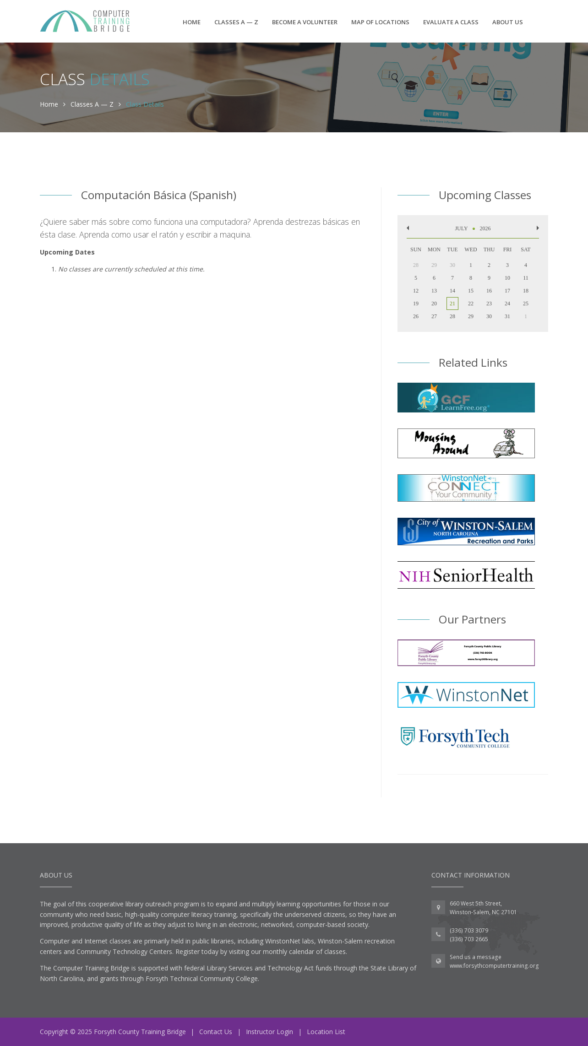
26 (416, 316)
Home (192, 22)
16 (489, 290)
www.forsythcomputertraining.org (494, 966)
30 (489, 316)
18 (525, 290)
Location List (326, 1031)
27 (434, 316)
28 (452, 316)
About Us (507, 22)
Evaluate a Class (451, 22)
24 (507, 303)
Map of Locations (380, 22)
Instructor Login (269, 1031)
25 (525, 303)
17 (507, 290)
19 (416, 303)
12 (416, 290)
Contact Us (215, 1031)
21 (452, 303)
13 (434, 290)
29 (471, 316)
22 (471, 303)
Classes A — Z (236, 22)
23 (489, 303)
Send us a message (475, 957)
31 (507, 316)
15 (471, 290)
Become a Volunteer (305, 22)
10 (507, 278)
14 (452, 290)
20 (434, 303)
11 (525, 278)
